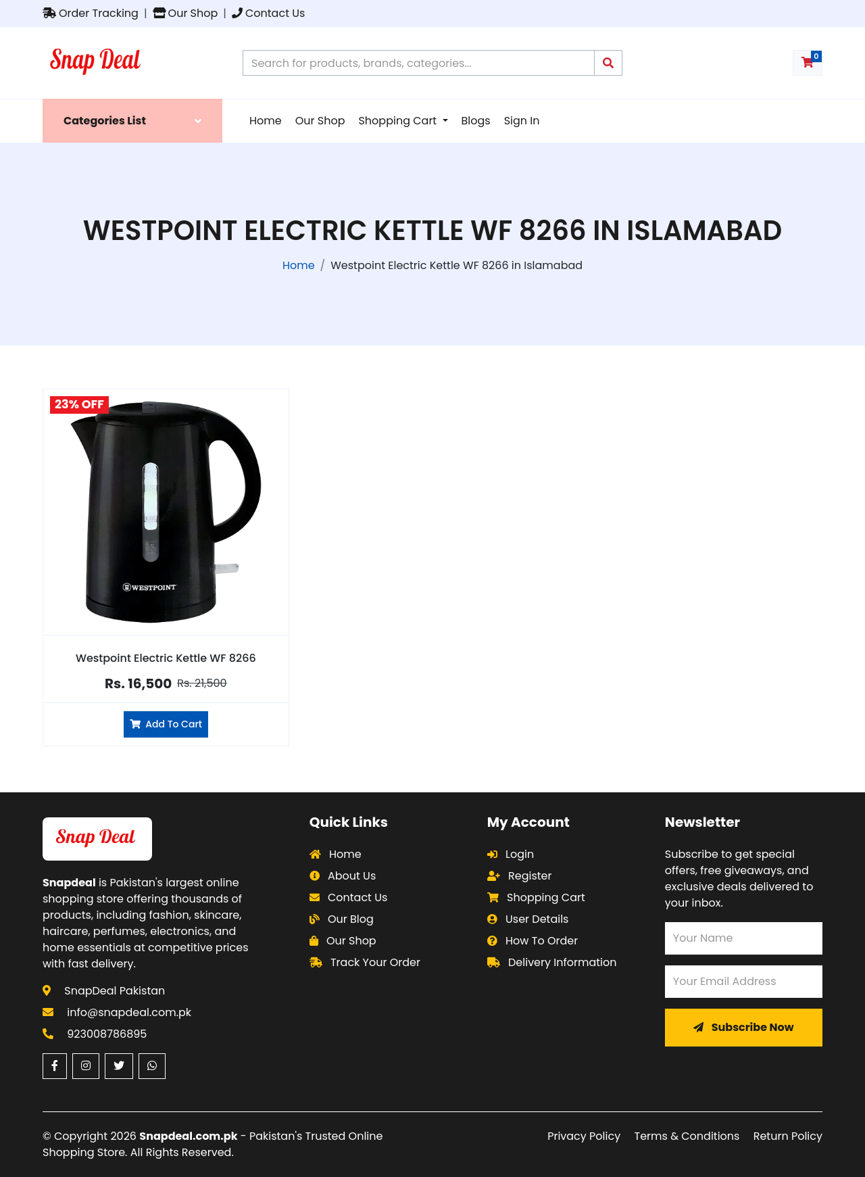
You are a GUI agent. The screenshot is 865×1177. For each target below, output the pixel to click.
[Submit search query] (608, 63)
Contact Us (268, 13)
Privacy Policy (583, 1136)
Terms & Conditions (687, 1136)
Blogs (476, 120)
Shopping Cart (398, 120)
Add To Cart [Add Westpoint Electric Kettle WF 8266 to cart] (166, 724)
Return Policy (787, 1136)
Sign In (522, 120)
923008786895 (107, 1034)
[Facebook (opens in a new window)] (55, 1066)
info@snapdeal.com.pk (129, 1012)
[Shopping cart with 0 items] (807, 63)
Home (265, 120)
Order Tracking (91, 13)
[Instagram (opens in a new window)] (85, 1066)
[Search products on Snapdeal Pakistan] (419, 63)
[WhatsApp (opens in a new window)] (152, 1066)
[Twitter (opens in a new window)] (119, 1066)
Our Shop (185, 13)
